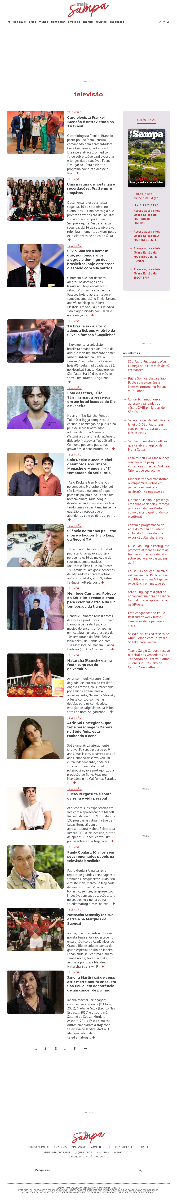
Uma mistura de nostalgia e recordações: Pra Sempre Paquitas (91, 188)
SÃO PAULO (19, 21)
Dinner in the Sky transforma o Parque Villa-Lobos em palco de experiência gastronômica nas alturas (148, 485)
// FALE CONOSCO (123, 1152)
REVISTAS (101, 21)
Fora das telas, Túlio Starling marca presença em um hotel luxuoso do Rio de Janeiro (91, 399)
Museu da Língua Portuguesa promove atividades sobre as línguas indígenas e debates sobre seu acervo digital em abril (148, 554)
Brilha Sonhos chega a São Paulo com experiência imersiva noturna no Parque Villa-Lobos (147, 384)
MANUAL (88, 21)
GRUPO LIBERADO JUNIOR (57, 1152)
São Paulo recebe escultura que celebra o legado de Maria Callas (147, 445)
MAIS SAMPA (60, 1147)
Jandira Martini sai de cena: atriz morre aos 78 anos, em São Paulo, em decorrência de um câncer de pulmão (91, 984)
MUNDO (43, 21)
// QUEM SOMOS (83, 1152)
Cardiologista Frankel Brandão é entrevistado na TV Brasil (90, 122)
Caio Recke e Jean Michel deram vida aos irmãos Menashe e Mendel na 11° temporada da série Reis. (89, 466)
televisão (74, 112)
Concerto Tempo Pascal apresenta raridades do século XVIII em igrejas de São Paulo (146, 405)
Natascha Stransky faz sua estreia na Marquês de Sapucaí (90, 919)
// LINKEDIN (103, 1152)
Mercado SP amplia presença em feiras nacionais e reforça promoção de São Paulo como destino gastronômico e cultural (148, 508)
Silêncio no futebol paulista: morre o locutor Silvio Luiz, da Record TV (91, 535)
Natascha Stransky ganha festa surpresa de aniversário (89, 665)
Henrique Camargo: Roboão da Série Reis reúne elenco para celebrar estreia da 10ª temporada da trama (91, 600)
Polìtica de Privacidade (141, 1192)
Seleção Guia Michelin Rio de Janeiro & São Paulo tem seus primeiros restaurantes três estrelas (148, 426)
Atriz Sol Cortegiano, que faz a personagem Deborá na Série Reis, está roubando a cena (89, 729)
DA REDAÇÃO (116, 21)
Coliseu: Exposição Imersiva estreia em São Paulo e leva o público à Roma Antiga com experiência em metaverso (149, 577)
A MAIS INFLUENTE (100, 1147)
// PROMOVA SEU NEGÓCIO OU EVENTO (88, 1156)
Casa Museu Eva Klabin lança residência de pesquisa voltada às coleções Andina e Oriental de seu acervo (149, 464)
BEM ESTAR (58, 21)
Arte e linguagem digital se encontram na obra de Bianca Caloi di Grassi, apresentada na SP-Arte (149, 598)
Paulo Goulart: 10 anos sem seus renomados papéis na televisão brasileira (90, 856)
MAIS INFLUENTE (123, 1147)
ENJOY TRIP (143, 1147)
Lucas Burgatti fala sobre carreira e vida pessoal (89, 796)
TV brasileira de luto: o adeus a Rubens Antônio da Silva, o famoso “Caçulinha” (91, 330)
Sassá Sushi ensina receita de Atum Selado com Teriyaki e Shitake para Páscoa (148, 638)
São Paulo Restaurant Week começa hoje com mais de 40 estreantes (148, 365)
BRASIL (32, 21)
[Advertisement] (88, 54)
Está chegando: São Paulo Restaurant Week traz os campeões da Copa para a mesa (146, 619)
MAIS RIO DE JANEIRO (38, 1147)
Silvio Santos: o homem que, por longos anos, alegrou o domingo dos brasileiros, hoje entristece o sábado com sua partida (91, 259)
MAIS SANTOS (79, 1147)
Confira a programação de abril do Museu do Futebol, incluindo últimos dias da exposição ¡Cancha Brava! (147, 531)
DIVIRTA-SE (74, 21)
